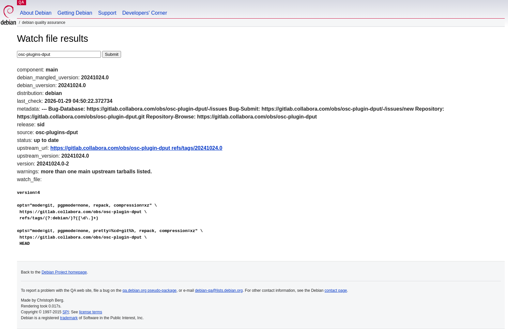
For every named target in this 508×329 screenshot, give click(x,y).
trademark (69, 318)
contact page (336, 290)
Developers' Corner (144, 13)
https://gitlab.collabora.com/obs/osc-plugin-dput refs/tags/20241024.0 (136, 148)
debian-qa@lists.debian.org (219, 290)
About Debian (36, 13)
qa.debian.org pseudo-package (150, 290)
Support (107, 13)
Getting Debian (74, 13)
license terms (90, 312)
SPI (66, 312)
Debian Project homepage (64, 272)
